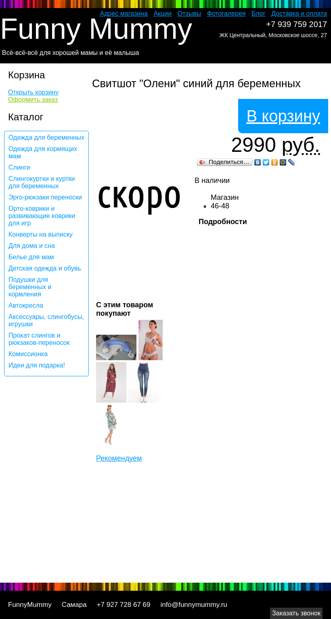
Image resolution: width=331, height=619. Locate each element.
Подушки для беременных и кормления (29, 287)
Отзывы (189, 13)
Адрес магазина (124, 13)
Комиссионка (28, 353)
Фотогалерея (226, 13)
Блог (258, 13)
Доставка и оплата (299, 13)
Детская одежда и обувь (44, 268)
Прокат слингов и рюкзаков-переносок (38, 339)
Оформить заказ (33, 99)
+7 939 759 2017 (296, 24)
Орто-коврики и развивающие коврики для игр (41, 216)
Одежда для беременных (46, 137)
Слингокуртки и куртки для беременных (41, 182)
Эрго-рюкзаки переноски (45, 197)
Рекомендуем (119, 458)
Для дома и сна (31, 245)
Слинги (19, 167)
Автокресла (25, 305)
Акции (162, 13)
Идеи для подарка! (36, 365)
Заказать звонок (296, 613)
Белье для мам (31, 257)
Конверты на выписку (40, 234)
